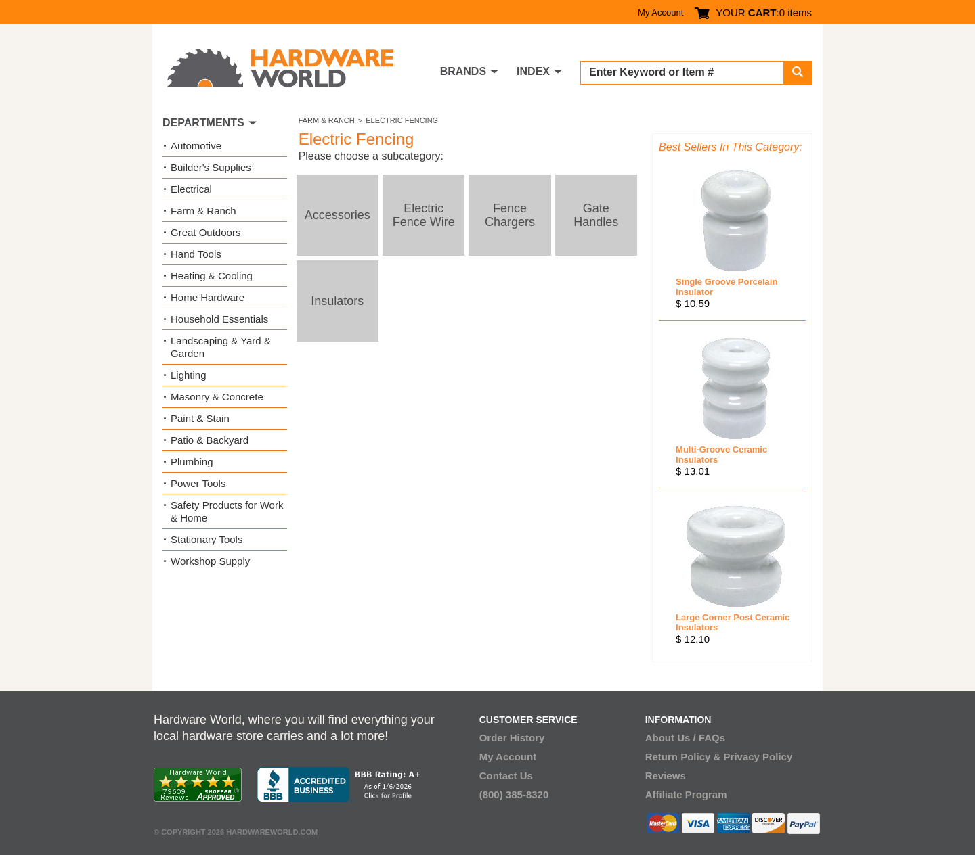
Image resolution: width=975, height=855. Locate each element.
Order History (512, 737)
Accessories (337, 215)
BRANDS (463, 71)
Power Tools (198, 483)
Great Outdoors (205, 232)
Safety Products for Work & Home (227, 511)
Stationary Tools (206, 539)
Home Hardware (207, 297)
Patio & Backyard (209, 440)
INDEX (533, 71)
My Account (660, 12)
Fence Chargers (510, 215)
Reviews (665, 775)
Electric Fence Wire (424, 215)
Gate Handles (595, 215)
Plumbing (192, 461)
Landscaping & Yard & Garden (221, 347)
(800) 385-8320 (514, 794)
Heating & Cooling (212, 275)
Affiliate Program (686, 794)
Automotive (196, 146)
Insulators (337, 301)
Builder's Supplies (211, 167)
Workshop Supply (210, 561)
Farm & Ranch (327, 120)
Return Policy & (683, 756)
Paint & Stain (200, 418)
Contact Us (506, 775)
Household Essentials (219, 319)
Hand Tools (196, 254)
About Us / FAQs (685, 737)
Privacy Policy (758, 756)
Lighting (189, 375)
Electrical (191, 189)
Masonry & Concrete (217, 396)
